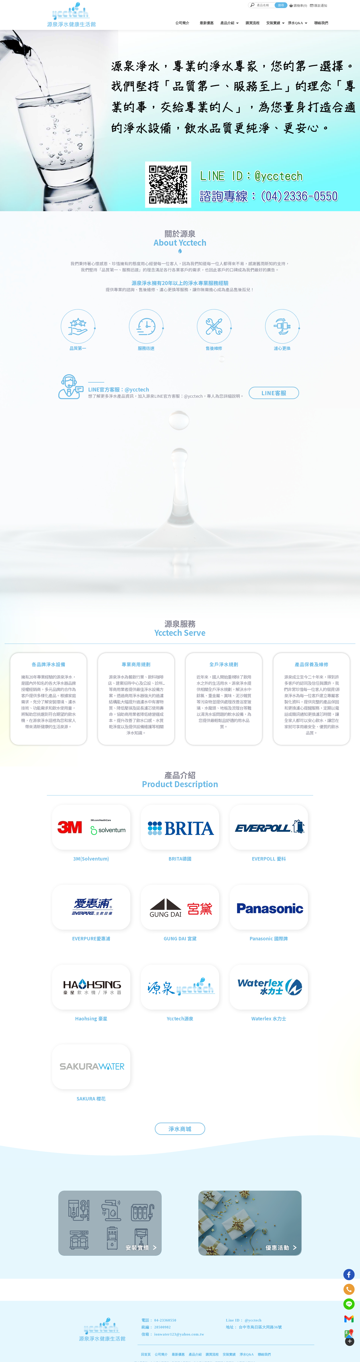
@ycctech (253, 1320)
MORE (276, 530)
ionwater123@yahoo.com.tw (179, 1334)
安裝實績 (273, 23)
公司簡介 (182, 23)
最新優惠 (207, 23)
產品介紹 (227, 23)
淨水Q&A (295, 23)
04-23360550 (165, 1320)
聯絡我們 (321, 23)
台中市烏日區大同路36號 (260, 1327)
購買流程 (252, 23)
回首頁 (146, 1354)
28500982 (162, 1327)
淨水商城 (180, 1129)
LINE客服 (274, 393)
